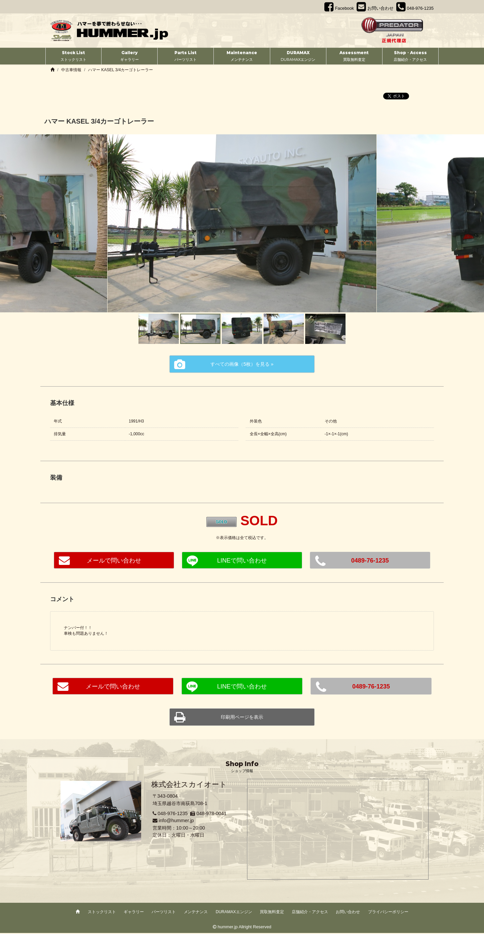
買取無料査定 (272, 912)
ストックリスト (102, 912)
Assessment (354, 56)
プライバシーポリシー (388, 912)
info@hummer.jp (176, 821)
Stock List (73, 56)
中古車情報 (71, 70)
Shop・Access (410, 56)
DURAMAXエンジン (234, 912)
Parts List (185, 56)
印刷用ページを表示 (242, 717)
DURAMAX (298, 56)
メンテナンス (196, 912)
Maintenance (241, 56)
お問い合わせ (348, 912)
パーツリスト (164, 912)
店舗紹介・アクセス (310, 912)
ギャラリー (134, 912)
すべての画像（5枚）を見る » (241, 365)
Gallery (129, 56)
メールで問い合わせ (114, 561)
